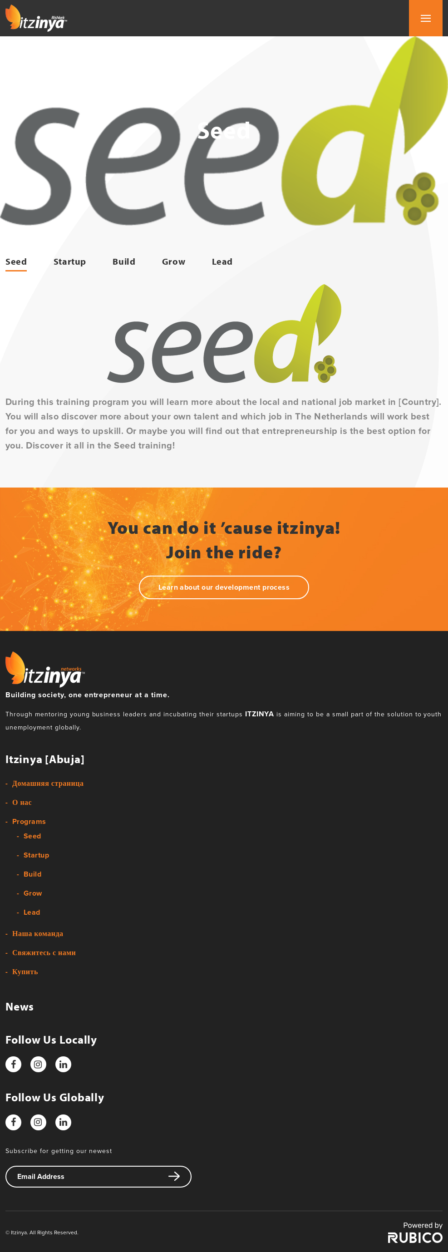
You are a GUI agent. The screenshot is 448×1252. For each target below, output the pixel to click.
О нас (22, 802)
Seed (16, 261)
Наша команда (38, 933)
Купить (25, 971)
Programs (29, 821)
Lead (222, 261)
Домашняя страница (48, 783)
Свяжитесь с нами (44, 952)
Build (124, 261)
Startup (70, 261)
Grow (173, 261)
